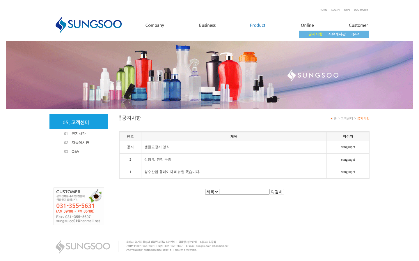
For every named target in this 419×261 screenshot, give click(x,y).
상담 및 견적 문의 (157, 159)
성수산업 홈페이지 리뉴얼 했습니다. (172, 172)
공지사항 (79, 133)
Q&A (355, 34)
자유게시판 (337, 34)
